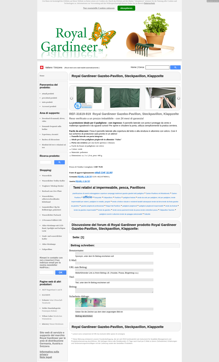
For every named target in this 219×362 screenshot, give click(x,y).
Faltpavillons (47, 249)
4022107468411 (103, 177)
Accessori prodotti (49, 106)
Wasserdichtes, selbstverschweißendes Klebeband (50, 199)
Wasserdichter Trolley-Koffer (53, 181)
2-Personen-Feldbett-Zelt (52, 220)
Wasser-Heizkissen (52, 324)
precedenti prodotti (49, 98)
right (178, 98)
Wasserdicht (47, 176)
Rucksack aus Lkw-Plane (52, 191)
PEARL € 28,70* (85, 176)
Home (133, 67)
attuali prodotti (48, 94)
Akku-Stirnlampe (49, 244)
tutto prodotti (47, 102)
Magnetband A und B (52, 290)
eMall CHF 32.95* (104, 172)
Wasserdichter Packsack (51, 215)
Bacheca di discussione (51, 140)
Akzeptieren (126, 8)
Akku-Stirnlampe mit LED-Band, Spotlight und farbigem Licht (53, 228)
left (71, 98)
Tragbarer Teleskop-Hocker (53, 186)
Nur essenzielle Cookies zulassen (99, 8)
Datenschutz (149, 3)
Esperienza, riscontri (50, 134)
